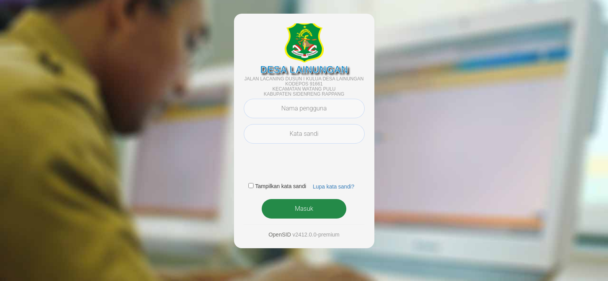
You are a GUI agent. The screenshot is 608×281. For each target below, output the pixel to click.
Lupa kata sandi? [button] (334, 186)
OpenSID (279, 234)
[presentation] (303, 164)
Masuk (304, 208)
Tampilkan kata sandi (280, 186)
